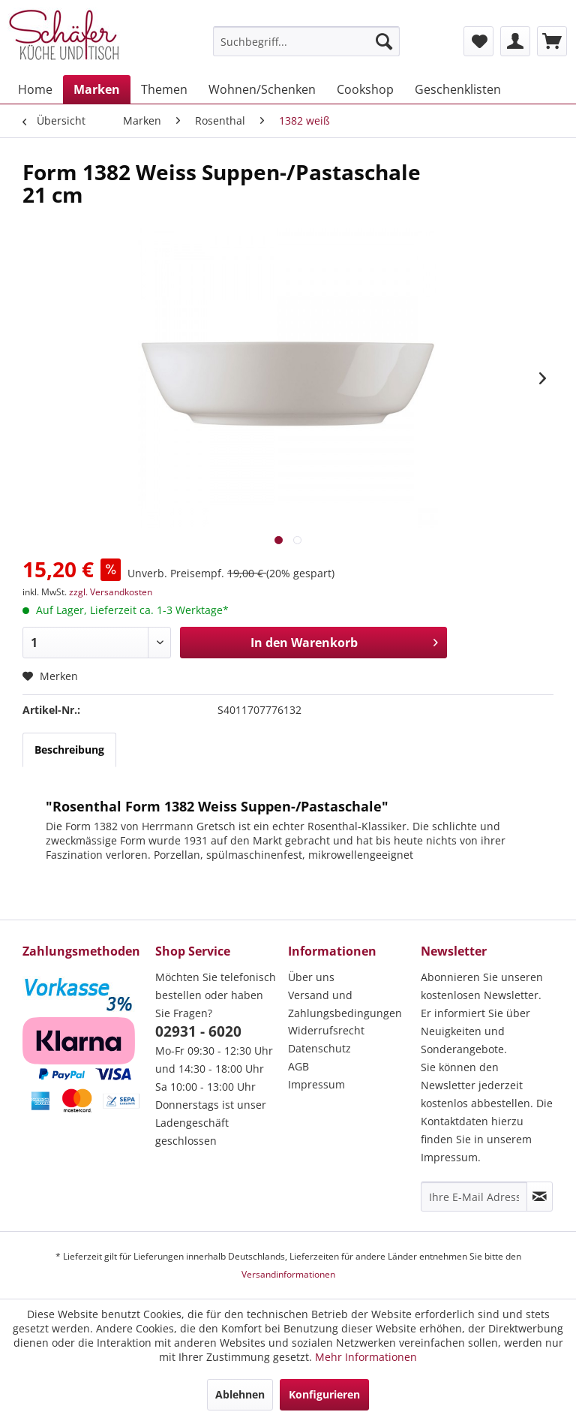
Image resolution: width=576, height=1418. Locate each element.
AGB (298, 1066)
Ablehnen (240, 1394)
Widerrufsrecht (326, 1030)
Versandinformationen (288, 1274)
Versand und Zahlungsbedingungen (345, 1004)
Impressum (316, 1084)
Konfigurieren (324, 1394)
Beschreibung (69, 749)
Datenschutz (319, 1048)
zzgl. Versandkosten (110, 592)
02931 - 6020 (198, 1031)
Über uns (311, 977)
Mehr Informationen (366, 1357)
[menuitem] (306, 41)
